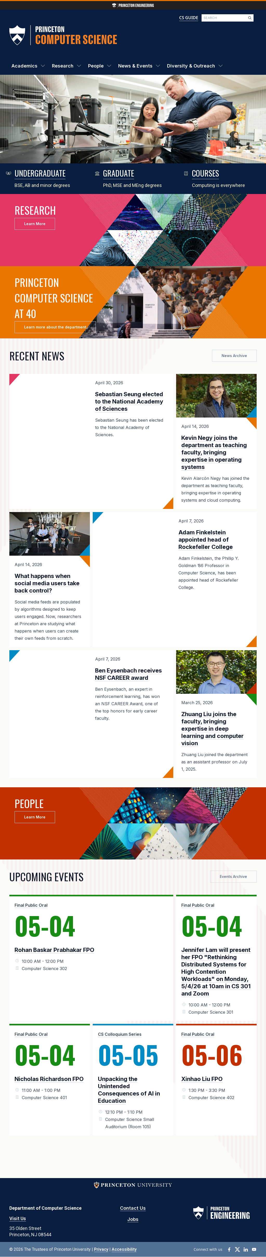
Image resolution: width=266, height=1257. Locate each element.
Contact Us (133, 1208)
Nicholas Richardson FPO (49, 1078)
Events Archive (233, 876)
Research (63, 66)
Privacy (101, 1249)
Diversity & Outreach (191, 66)
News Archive (234, 355)
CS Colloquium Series (120, 1034)
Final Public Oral (31, 905)
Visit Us (17, 1218)
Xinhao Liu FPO (202, 1078)
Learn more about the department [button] (55, 327)
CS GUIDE (188, 18)
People (96, 66)
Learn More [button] (34, 223)
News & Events (135, 66)
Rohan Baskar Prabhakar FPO (54, 949)
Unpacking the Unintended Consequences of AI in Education (129, 1089)
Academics (24, 66)
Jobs (132, 1219)
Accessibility (124, 1249)
